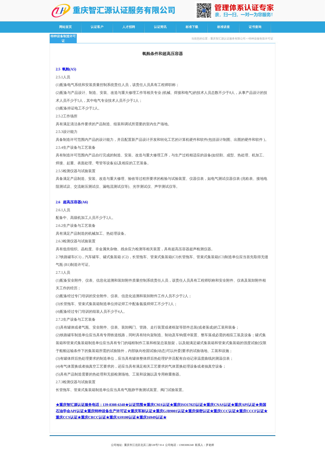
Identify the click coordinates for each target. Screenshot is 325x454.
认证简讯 (160, 27)
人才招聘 (128, 27)
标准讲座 (223, 27)
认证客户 (97, 27)
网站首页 (65, 27)
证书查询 (255, 27)
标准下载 (192, 27)
